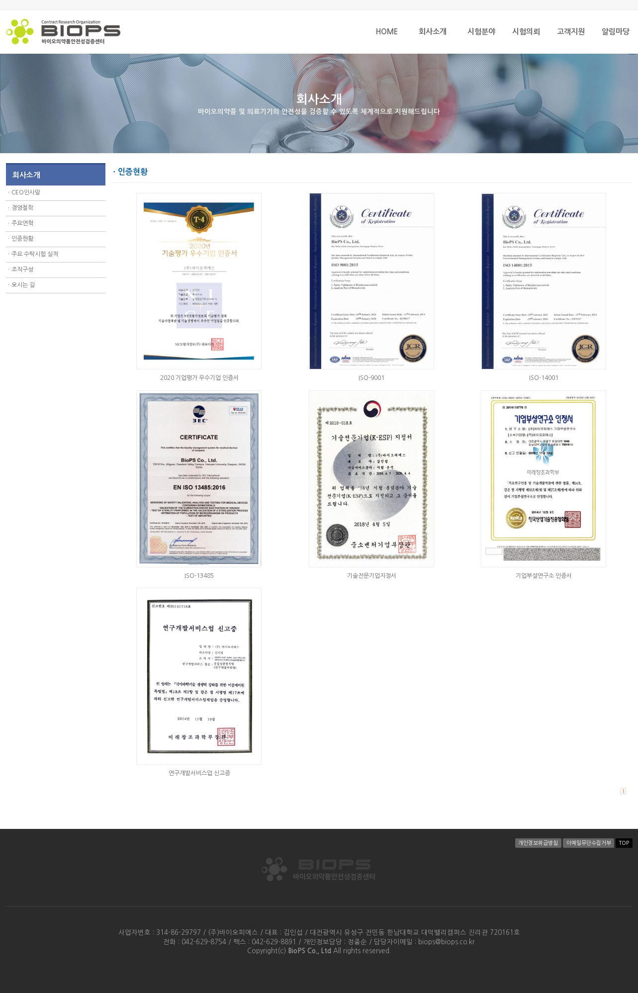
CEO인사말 (25, 192)
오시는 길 (23, 285)
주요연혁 (22, 223)
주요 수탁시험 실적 (34, 254)
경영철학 (22, 208)
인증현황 (22, 239)
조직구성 (22, 269)
